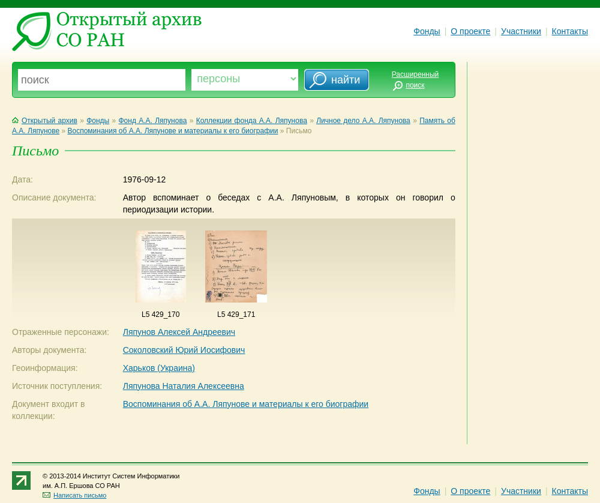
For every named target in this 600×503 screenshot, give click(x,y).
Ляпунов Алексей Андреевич (179, 332)
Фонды (426, 31)
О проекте (470, 31)
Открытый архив (44, 120)
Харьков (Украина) (159, 368)
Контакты (570, 31)
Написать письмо (74, 495)
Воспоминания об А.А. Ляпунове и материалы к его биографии (172, 131)
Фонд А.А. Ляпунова (153, 120)
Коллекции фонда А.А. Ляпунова (251, 120)
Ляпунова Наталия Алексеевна (183, 386)
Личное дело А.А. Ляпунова (363, 120)
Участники (521, 31)
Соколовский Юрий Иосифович (184, 350)
